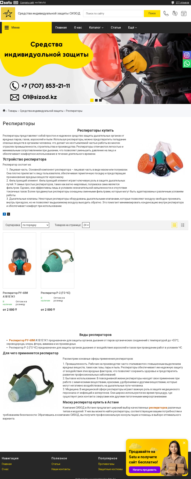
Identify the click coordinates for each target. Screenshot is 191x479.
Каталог (95, 27)
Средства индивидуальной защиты (41, 110)
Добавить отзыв (175, 13)
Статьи (116, 27)
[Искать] (152, 13)
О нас (78, 27)
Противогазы (106, 464)
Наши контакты (61, 469)
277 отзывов (182, 2)
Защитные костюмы (110, 469)
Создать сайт (27, 2)
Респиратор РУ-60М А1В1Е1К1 (15, 294)
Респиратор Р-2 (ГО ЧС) (55, 292)
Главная (61, 27)
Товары (12, 110)
